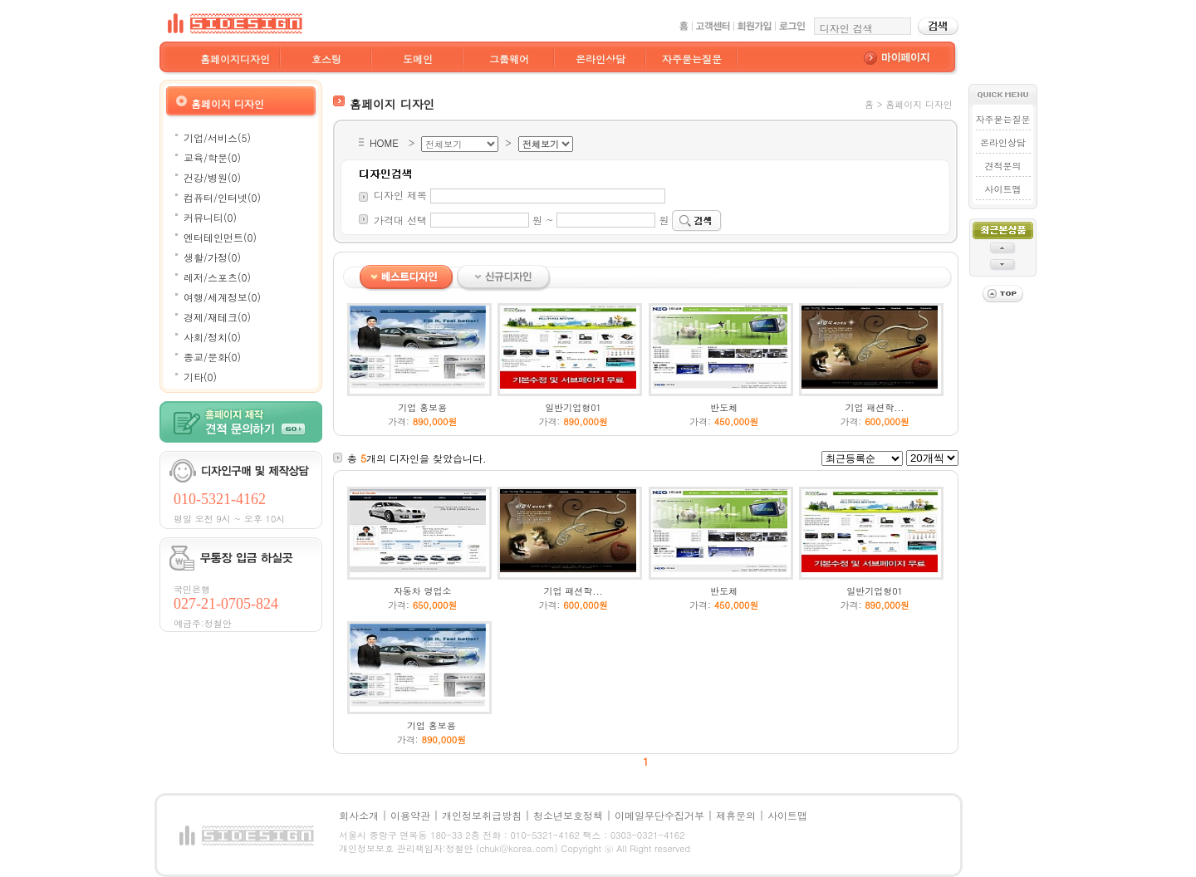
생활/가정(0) (212, 257)
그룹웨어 (509, 58)
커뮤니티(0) (210, 217)
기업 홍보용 (422, 407)
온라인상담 (600, 58)
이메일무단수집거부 (659, 815)
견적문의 (1002, 165)
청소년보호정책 (568, 815)
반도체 (724, 407)
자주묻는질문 (692, 58)
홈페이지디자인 (235, 58)
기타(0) (200, 377)
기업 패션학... (875, 407)
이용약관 (410, 815)
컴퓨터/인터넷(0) (222, 197)
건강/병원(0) (212, 177)
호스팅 (326, 58)
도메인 (418, 58)
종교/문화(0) (212, 357)
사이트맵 (1002, 189)
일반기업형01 (573, 407)
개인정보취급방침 (482, 815)
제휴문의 (736, 815)
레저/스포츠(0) (217, 277)
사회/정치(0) (212, 337)
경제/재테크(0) (217, 317)
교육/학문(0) (212, 157)
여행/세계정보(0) (222, 297)
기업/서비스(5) (217, 137)
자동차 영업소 (423, 591)
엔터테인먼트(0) (220, 237)
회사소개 (359, 815)
